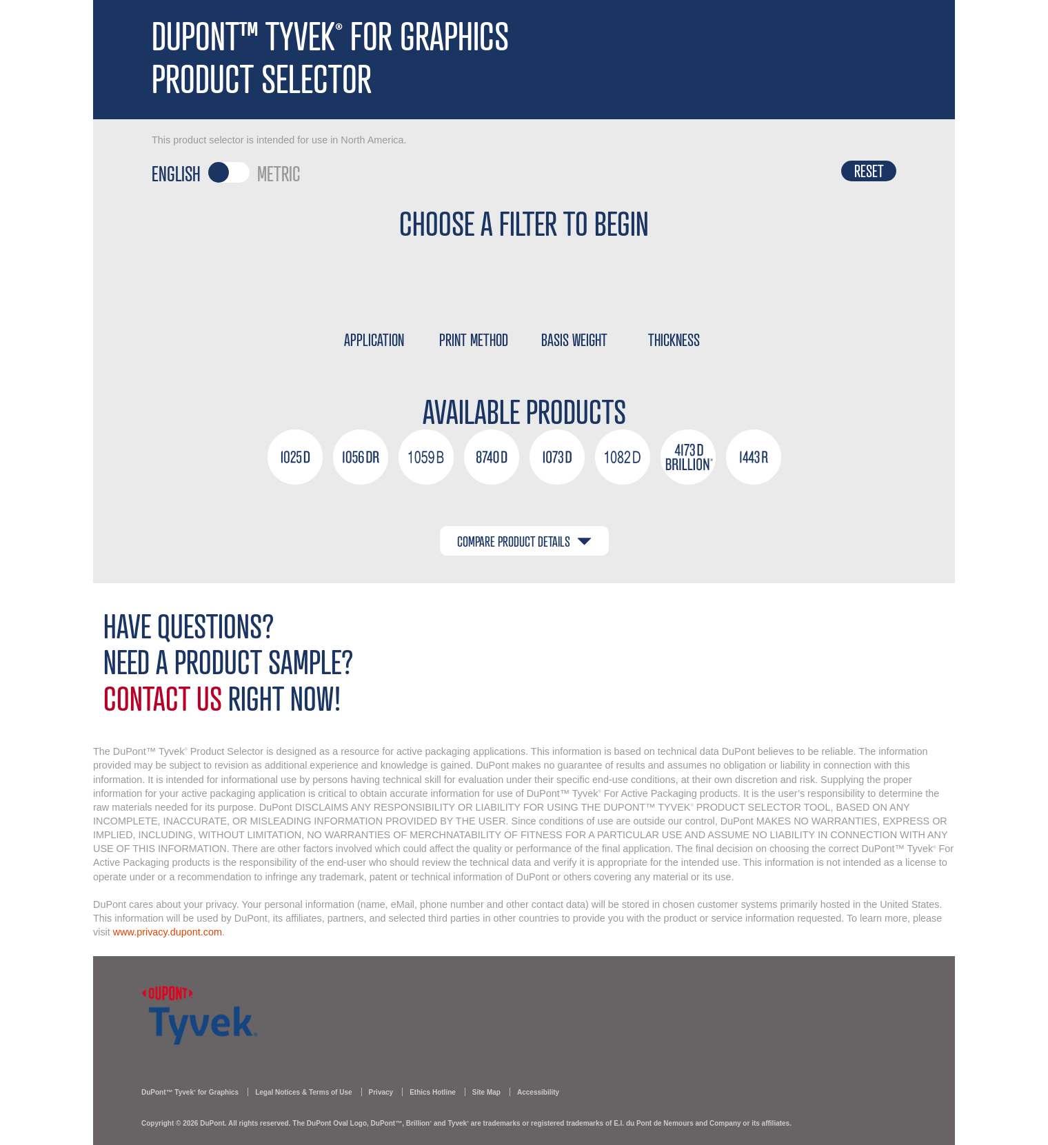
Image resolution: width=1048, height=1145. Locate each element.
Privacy (381, 1092)
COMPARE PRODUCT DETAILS (524, 540)
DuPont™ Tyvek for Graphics (190, 1092)
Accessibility (538, 1092)
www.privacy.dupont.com (167, 932)
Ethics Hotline (433, 1092)
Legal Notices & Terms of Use (303, 1092)
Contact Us (162, 697)
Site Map (486, 1092)
